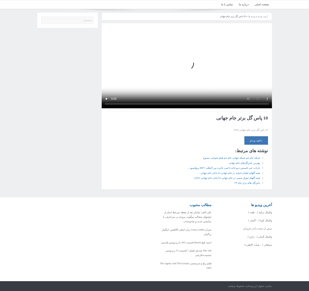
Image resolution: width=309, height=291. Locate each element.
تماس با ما (227, 4)
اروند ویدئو (263, 16)
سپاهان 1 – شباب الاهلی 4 (258, 244)
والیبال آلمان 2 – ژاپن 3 (259, 236)
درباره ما (244, 4)
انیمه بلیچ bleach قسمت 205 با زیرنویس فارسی (186, 242)
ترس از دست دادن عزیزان (257, 228)
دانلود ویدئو (256, 140)
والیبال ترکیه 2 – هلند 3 (260, 212)
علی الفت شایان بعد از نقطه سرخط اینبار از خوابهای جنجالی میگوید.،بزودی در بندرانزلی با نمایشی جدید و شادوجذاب (187, 217)
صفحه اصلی (262, 4)
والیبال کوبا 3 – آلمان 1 (260, 220)
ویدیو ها (251, 16)
